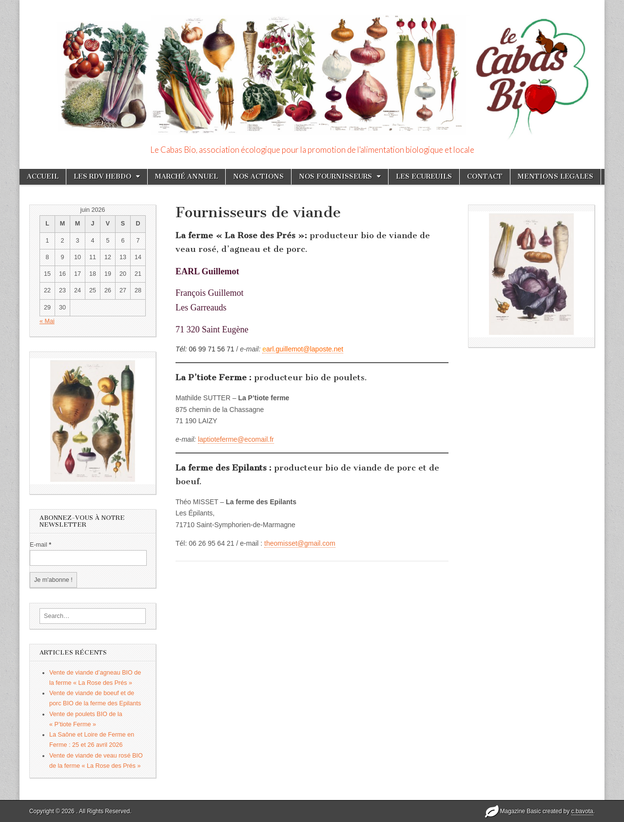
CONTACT (485, 176)
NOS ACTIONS (258, 176)
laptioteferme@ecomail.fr (236, 439)
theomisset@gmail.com (299, 543)
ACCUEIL (42, 176)
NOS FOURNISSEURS (335, 176)
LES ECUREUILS (424, 176)
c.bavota (582, 811)
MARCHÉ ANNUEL (186, 176)
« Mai (47, 321)
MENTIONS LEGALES (555, 176)
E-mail (40, 544)
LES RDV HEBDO (102, 176)
